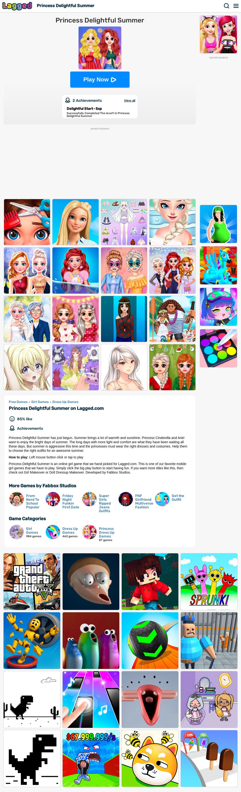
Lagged (17, 6)
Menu (236, 6)
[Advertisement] (218, 130)
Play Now (96, 79)
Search (227, 6)
